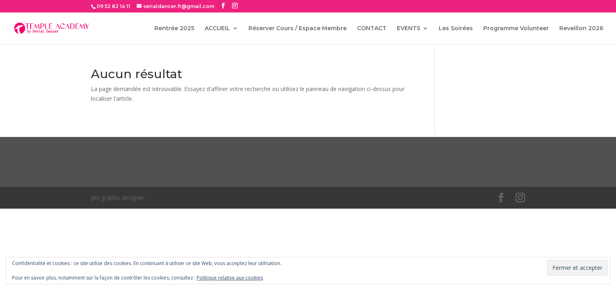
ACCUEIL (217, 28)
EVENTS (408, 28)
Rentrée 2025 (174, 28)
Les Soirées (456, 28)
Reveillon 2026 (581, 28)
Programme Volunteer (516, 28)
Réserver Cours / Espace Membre (297, 28)
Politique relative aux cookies (230, 277)
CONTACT (371, 28)
